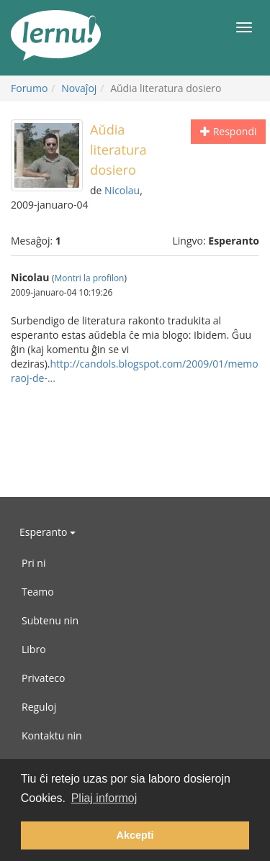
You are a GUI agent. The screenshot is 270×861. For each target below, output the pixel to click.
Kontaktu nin (52, 735)
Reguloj (39, 707)
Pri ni (33, 563)
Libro (34, 649)
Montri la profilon (90, 277)
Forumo (29, 88)
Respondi (228, 131)
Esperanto (47, 532)
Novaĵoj (78, 88)
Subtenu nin (50, 620)
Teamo (38, 591)
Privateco (43, 678)
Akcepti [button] (135, 835)
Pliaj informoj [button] (104, 798)
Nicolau (122, 190)
